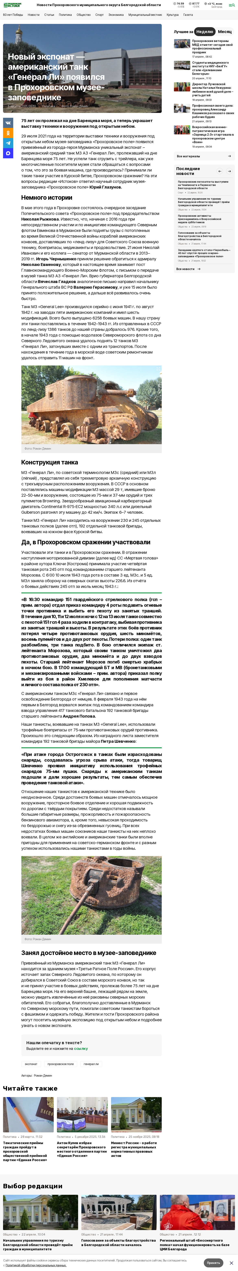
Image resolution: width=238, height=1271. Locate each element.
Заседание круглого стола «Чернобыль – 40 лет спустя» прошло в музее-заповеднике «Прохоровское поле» (204, 253)
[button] (219, 171)
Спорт (99, 14)
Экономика (116, 14)
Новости (33, 14)
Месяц (225, 31)
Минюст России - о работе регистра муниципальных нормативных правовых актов (134, 1149)
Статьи (49, 14)
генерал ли (91, 1064)
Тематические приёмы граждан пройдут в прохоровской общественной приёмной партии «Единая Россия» (25, 1151)
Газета (188, 14)
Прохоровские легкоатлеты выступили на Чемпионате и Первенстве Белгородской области (203, 185)
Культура (173, 14)
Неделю (205, 31)
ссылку (81, 1048)
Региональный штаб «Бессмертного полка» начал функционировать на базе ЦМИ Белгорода (195, 1245)
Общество (84, 14)
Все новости (185, 269)
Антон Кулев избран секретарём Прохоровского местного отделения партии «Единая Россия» (82, 1149)
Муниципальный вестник (145, 14)
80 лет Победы (13, 14)
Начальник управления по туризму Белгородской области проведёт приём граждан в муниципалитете (203, 202)
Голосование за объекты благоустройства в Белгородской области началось (199, 236)
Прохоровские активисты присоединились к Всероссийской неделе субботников (199, 219)
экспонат (31, 1064)
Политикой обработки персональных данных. (36, 1265)
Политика (65, 14)
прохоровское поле (61, 1064)
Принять (213, 1263)
